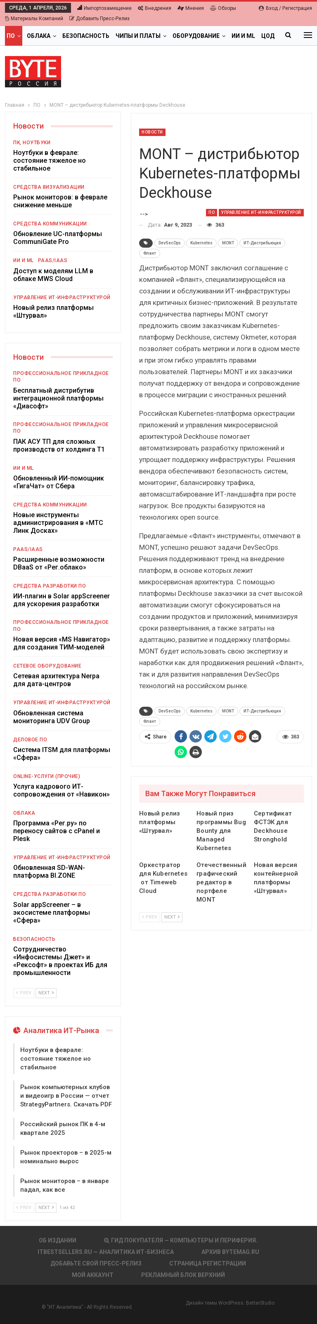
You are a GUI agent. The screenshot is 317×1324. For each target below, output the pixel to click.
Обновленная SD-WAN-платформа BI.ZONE (49, 871)
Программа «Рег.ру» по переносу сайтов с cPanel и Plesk (56, 831)
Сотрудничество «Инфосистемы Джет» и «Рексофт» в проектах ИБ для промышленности (60, 961)
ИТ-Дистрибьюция (262, 243)
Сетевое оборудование (47, 666)
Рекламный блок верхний (183, 1275)
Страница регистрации (207, 1263)
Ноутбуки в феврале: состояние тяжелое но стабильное (49, 160)
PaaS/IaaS (53, 260)
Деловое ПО (30, 740)
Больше (244, 36)
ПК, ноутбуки (31, 142)
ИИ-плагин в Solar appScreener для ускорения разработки (61, 600)
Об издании (57, 1240)
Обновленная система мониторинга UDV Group (51, 717)
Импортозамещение (104, 8)
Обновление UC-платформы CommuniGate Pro (57, 238)
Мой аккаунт (93, 1275)
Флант (149, 253)
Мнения (190, 8)
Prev (149, 917)
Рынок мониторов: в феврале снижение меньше (60, 201)
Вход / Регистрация (285, 8)
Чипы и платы (138, 36)
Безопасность (85, 36)
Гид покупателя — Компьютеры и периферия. (181, 1240)
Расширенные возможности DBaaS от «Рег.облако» (58, 563)
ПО (11, 36)
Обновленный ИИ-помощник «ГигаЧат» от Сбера (58, 482)
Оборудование (196, 36)
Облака (38, 36)
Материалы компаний (34, 18)
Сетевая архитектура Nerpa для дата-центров (56, 680)
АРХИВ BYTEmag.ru (230, 1252)
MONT (228, 243)
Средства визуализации (49, 187)
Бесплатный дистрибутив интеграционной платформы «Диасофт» (58, 398)
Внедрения (154, 8)
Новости (152, 132)
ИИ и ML (23, 260)
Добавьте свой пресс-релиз (96, 1263)
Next (172, 917)
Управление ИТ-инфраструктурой (261, 212)
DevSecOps (169, 243)
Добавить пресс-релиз (99, 18)
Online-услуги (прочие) (46, 776)
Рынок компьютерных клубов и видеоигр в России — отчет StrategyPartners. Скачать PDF (66, 1095)
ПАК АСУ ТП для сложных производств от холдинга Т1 (59, 445)
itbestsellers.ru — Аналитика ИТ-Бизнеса (106, 1252)
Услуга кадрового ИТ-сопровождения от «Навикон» (61, 790)
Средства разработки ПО (49, 586)
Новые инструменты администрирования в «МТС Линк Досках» (58, 522)
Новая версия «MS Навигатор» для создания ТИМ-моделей (61, 643)
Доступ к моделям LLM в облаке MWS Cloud (53, 275)
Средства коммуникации (50, 224)
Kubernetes (201, 243)
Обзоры (223, 8)
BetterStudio (260, 1303)
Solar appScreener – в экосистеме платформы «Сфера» (51, 912)
